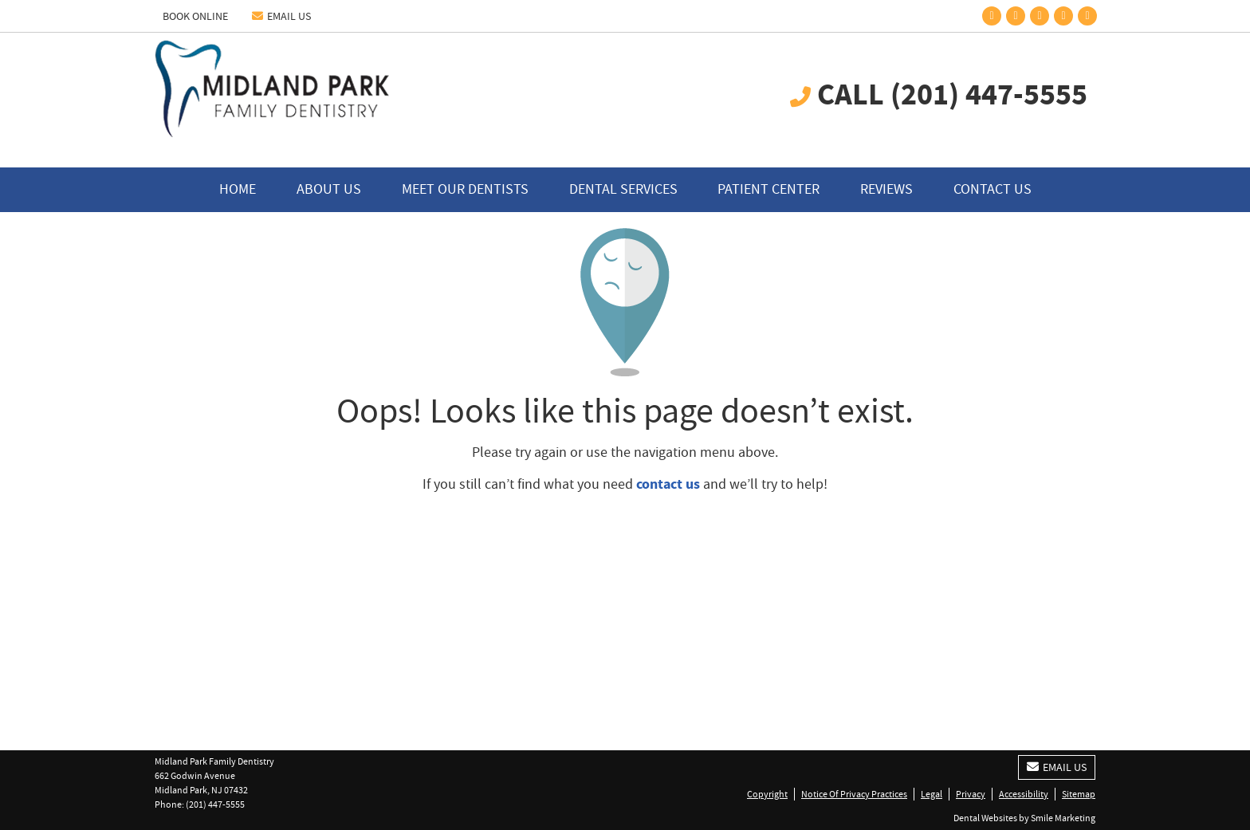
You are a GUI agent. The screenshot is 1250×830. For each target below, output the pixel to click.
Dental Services (623, 189)
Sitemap (1078, 794)
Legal (931, 794)
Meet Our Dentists (465, 189)
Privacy (970, 794)
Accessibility (1023, 794)
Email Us (281, 16)
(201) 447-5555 (215, 804)
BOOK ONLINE (195, 16)
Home (237, 189)
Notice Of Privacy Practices (854, 794)
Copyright (767, 794)
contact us (668, 484)
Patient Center (768, 189)
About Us (329, 189)
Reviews (886, 189)
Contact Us (992, 189)
